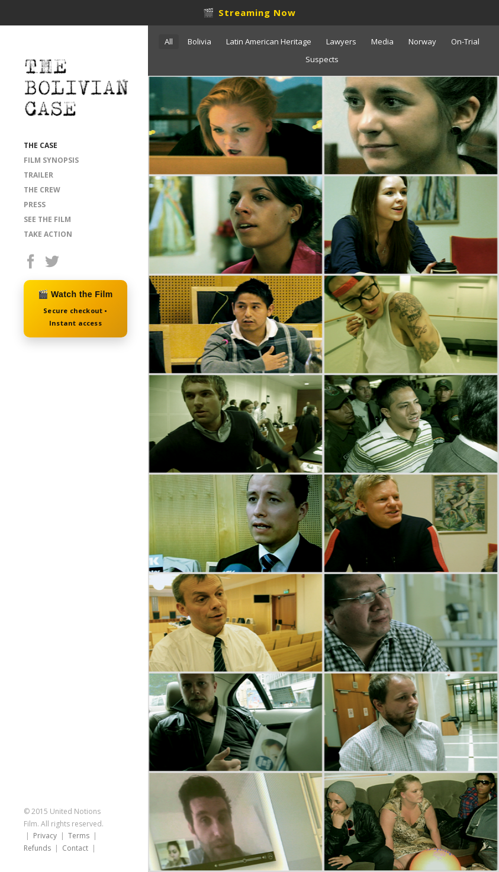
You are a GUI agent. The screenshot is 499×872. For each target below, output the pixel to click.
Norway (422, 41)
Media (382, 41)
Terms (78, 836)
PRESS (35, 205)
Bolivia (199, 41)
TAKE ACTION (48, 234)
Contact (75, 848)
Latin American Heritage (268, 41)
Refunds (37, 848)
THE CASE (40, 145)
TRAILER (38, 175)
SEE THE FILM (47, 219)
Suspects (322, 59)
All (169, 41)
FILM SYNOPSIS (51, 160)
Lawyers (341, 41)
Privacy (45, 836)
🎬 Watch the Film (75, 309)
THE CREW (42, 190)
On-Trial (465, 41)
